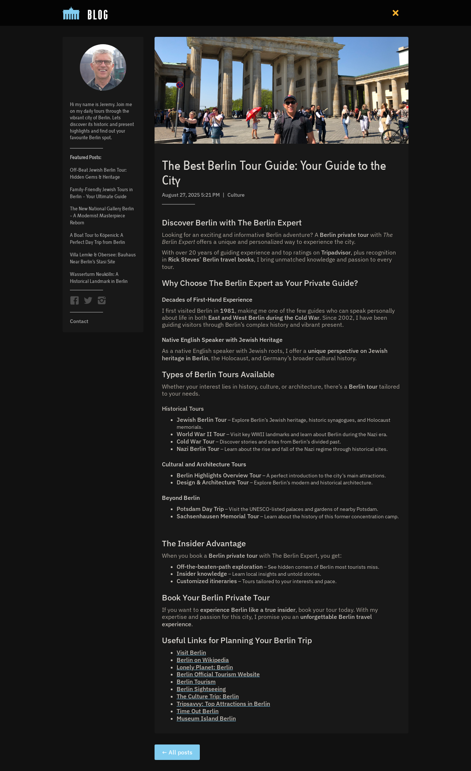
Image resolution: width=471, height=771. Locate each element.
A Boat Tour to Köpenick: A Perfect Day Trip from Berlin (97, 238)
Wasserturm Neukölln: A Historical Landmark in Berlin (99, 277)
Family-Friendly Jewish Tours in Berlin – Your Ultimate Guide (101, 192)
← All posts (177, 752)
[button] (395, 13)
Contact (79, 321)
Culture (236, 195)
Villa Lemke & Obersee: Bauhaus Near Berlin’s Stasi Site (103, 258)
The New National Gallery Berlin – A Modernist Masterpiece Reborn (102, 215)
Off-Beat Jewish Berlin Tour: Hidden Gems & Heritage (98, 173)
